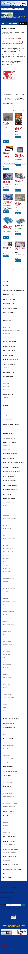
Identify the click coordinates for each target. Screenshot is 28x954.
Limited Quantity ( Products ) (8, 104)
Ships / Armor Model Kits (9, 376)
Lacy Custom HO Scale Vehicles (9, 601)
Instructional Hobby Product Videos (12, 869)
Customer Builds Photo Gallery (10, 864)
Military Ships (6, 383)
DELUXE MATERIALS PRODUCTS (9, 350)
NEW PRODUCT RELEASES (8, 294)
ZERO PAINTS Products (8, 758)
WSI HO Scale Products (8, 714)
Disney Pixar (5, 822)
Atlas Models (6, 508)
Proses (4, 661)
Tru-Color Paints (6, 742)
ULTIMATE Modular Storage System (10, 316)
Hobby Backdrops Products (10, 857)
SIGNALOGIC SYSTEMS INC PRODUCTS (11, 467)
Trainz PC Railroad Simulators (9, 844)
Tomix (4, 691)
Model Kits (5, 405)
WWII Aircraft (6, 401)
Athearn (4, 505)
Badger (4, 731)
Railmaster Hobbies (7, 664)
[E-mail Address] (13, 905)
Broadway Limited (6, 525)
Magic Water (5, 614)
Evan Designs (6, 558)
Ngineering (5, 647)
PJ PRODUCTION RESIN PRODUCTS (10, 360)
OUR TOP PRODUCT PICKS (8, 304)
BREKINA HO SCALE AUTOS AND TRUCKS (11, 472)
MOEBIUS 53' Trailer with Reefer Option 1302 (20, 250)
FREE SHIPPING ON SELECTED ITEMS (8, 98)
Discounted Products (8, 94)
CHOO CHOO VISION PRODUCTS (9, 341)
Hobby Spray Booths (8, 766)
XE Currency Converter (6, 897)
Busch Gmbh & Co (7, 528)
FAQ (4, 874)
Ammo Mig (5, 762)
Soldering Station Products (10, 771)
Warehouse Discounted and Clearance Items (13, 290)
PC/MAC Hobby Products (9, 841)
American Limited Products (8, 502)
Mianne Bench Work (7, 420)
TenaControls (6, 367)
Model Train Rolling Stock (8, 624)
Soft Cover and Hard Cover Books (10, 852)
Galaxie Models (6, 408)
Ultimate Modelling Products (10, 308)
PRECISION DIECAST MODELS (9, 800)
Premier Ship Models (7, 379)
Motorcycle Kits (6, 412)
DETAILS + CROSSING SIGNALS (9, 476)
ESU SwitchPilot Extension (7, 248)
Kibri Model (5, 598)
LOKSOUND (5, 608)
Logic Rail (5, 604)
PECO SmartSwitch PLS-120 (19, 226)
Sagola (4, 734)
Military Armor (6, 386)
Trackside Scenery (7, 694)
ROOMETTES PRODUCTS (8, 355)
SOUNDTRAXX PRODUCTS (8, 458)
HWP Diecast (6, 575)
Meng (4, 389)
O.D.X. (4, 657)
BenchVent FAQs (6, 333)
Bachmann (5, 512)
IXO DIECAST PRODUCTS (8, 811)
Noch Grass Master (7, 654)
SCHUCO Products (7, 677)
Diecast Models (7, 786)
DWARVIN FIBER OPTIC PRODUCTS (10, 490)
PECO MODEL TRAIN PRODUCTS (9, 442)
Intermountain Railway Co (8, 578)
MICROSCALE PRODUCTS (8, 723)
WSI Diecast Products (7, 793)
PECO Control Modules (8, 445)
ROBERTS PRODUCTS (7, 494)
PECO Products (6, 449)
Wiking (4, 707)
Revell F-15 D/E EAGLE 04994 (7, 182)
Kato (4, 594)
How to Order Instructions (7, 892)
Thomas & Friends (7, 828)
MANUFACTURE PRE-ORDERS (9, 299)
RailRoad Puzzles (6, 667)
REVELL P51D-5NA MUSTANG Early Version (19, 182)
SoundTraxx (5, 687)
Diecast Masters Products (8, 796)
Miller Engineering (7, 618)
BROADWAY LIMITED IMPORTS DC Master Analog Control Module (19, 156)
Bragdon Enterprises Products (9, 522)
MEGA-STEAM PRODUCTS (8, 429)
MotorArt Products (7, 628)
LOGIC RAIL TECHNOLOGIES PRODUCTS (11, 424)
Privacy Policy (15, 887)
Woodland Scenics (7, 710)
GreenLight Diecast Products (9, 806)
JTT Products (6, 591)
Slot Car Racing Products (9, 836)
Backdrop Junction (7, 860)
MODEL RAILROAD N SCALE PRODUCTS (11, 718)
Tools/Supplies (7, 775)
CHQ (4, 535)
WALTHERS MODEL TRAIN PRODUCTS (11, 485)
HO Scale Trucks (6, 568)
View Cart (5, 281)
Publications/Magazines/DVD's (10, 849)
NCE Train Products (7, 641)
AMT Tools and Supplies (8, 782)
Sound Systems (6, 684)
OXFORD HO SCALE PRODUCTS (9, 481)
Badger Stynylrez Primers (8, 745)
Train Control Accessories (8, 697)
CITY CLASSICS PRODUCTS (9, 438)
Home (2, 887)
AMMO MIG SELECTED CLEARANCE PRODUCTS (6, 154)
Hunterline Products (7, 571)
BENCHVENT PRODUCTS (8, 320)
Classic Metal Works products (9, 538)
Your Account (3, 946)
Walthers (5, 704)
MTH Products (6, 638)
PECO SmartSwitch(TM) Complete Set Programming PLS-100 (8, 228)
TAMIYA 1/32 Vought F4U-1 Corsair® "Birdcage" (8, 202)
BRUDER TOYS (6, 832)
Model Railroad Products (9, 499)
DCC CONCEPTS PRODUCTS (9, 346)
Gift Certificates (7, 877)
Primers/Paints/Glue (8, 739)
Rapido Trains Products (8, 671)
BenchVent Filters (6, 327)
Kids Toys (5, 815)
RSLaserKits (5, 674)
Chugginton (5, 818)
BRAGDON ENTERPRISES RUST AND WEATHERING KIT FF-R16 (7, 125)
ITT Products (5, 581)
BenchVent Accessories (8, 337)
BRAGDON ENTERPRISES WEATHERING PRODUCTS (13, 462)
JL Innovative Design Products (9, 588)
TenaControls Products (9, 364)
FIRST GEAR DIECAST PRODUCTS (10, 803)
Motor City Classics (7, 631)
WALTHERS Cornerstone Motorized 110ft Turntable (18, 204)
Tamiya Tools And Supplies (8, 778)
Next (23, 110)
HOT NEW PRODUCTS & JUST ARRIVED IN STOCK (19, 98)
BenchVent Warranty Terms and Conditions (11, 330)
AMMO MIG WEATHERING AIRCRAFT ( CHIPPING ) (18, 127)
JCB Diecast (5, 585)
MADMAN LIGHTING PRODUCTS (9, 372)
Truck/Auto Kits (6, 415)
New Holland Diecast (7, 644)
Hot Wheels (5, 825)
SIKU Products (6, 681)
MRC (4, 634)
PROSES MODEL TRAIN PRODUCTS (10, 453)
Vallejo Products (6, 755)
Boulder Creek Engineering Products (10, 518)
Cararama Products (7, 532)
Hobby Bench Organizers (9, 313)
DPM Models (6, 545)
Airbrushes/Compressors (9, 727)
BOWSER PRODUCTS (7, 433)
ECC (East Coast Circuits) (8, 548)
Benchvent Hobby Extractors (9, 323)
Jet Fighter (5, 397)
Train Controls (6, 700)
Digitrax (4, 541)
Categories (2, 23)
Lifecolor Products (7, 748)
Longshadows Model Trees (8, 611)
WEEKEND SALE (6, 285)
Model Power (6, 621)
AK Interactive (6, 752)
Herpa (4, 561)
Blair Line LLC (6, 515)
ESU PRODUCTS (6, 555)
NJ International (6, 651)
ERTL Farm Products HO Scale (9, 551)
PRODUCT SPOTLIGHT (20, 94)
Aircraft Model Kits (8, 394)
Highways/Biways (6, 565)
